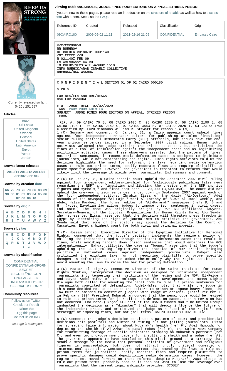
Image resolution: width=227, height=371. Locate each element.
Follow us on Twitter (26, 300)
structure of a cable (165, 13)
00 (12, 194)
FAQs (104, 17)
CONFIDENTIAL (26, 261)
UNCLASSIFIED (26, 278)
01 (18, 194)
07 (18, 198)
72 (12, 190)
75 (23, 190)
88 (40, 190)
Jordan (26, 158)
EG (101, 109)
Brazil (26, 121)
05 (40, 194)
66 (7, 190)
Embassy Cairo (206, 34)
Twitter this (26, 309)
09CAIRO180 (67, 34)
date (38, 184)
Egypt (26, 149)
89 (45, 190)
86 (34, 190)
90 (7, 194)
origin (25, 206)
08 (23, 198)
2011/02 (20, 176)
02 (23, 194)
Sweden (26, 133)
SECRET (26, 270)
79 (29, 190)
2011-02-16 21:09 (136, 34)
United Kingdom (26, 129)
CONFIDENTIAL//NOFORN (26, 265)
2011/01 (39, 172)
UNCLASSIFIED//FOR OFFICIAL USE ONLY (26, 284)
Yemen (26, 154)
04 (34, 194)
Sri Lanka (26, 125)
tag (23, 228)
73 (18, 190)
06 (45, 194)
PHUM (83, 109)
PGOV (73, 109)
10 (34, 198)
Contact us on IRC (26, 317)
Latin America (26, 145)
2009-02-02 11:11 (99, 34)
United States (26, 141)
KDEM (93, 109)
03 (29, 194)
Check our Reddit (26, 305)
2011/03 (33, 176)
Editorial (26, 137)
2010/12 (26, 172)
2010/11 (13, 172)
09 (29, 198)
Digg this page (26, 313)
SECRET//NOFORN (26, 274)
